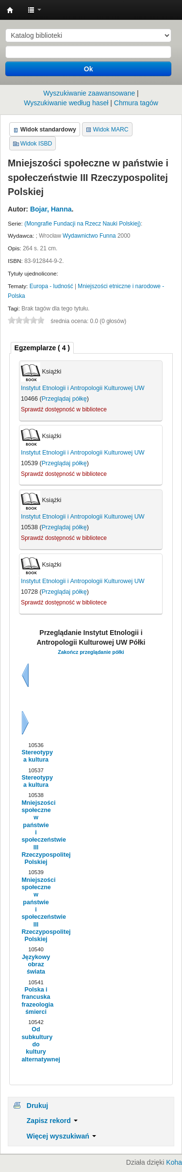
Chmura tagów (136, 103)
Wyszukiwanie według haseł (66, 103)
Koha (174, 1162)
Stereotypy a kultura (35, 756)
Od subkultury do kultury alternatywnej (35, 1044)
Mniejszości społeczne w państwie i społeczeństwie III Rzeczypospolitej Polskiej (35, 832)
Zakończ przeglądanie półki (91, 652)
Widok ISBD (36, 143)
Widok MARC (111, 129)
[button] (34, 9)
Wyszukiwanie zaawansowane (89, 93)
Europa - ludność (51, 286)
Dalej (25, 723)
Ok (88, 69)
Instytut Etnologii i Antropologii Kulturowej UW (10, 10)
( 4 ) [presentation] (42, 348)
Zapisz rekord (52, 1120)
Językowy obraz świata (36, 965)
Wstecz (25, 675)
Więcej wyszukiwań (61, 1136)
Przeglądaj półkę (64, 398)
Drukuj (37, 1105)
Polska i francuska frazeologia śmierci (35, 1000)
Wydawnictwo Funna (89, 235)
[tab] (42, 348)
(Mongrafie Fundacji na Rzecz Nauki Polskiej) (82, 223)
